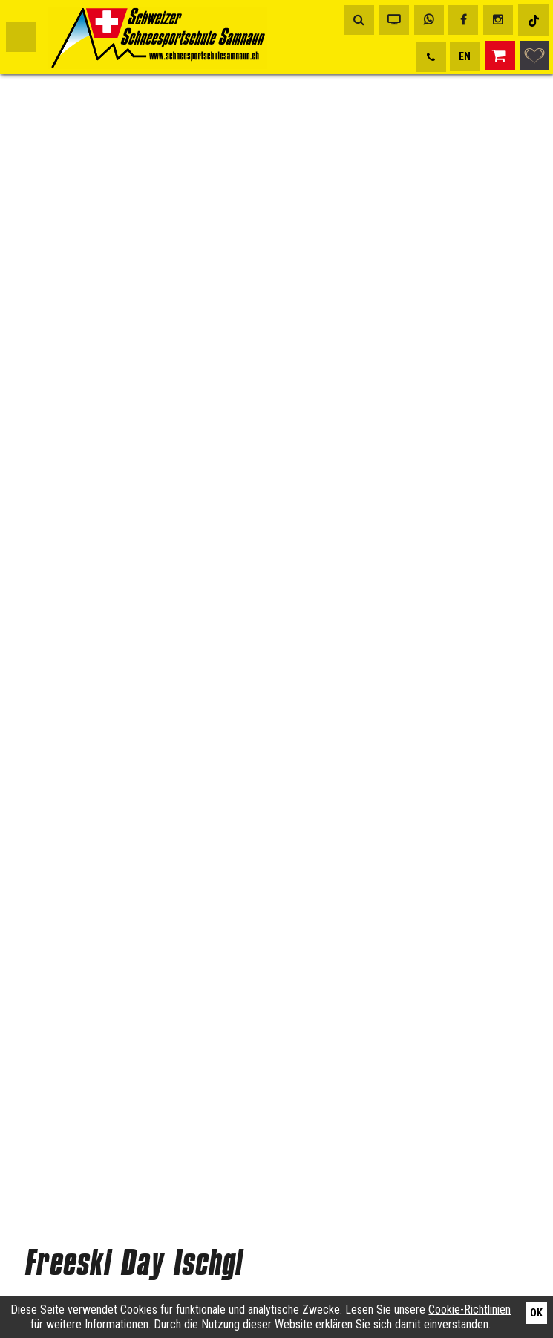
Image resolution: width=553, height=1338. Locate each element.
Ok (536, 1313)
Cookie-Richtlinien (469, 1309)
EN (465, 56)
